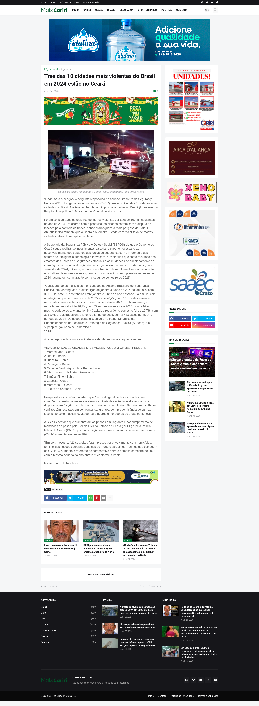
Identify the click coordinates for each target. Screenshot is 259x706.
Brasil (111, 10)
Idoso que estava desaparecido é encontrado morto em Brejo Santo (61, 549)
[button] (207, 10)
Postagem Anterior (52, 586)
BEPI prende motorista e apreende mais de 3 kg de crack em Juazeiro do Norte (98, 549)
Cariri (87, 10)
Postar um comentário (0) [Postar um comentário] (101, 574)
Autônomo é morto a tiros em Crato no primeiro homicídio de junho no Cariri (200, 408)
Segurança (126, 10)
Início (43, 2)
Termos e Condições (91, 2)
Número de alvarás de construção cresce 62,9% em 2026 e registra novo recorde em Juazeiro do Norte (138, 610)
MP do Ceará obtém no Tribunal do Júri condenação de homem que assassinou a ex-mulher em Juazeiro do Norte (140, 550)
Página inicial (51, 69)
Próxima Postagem (149, 586)
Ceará (99, 10)
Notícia (69, 624)
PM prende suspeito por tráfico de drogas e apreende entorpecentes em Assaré (200, 387)
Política (166, 10)
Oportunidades (147, 10)
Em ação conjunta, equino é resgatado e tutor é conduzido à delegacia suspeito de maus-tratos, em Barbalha (199, 653)
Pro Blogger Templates (64, 696)
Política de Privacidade (69, 2)
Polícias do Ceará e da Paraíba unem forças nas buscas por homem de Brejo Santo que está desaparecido (197, 612)
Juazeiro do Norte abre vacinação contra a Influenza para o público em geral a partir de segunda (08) (137, 642)
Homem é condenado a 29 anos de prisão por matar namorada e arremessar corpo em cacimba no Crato (199, 632)
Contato (52, 2)
